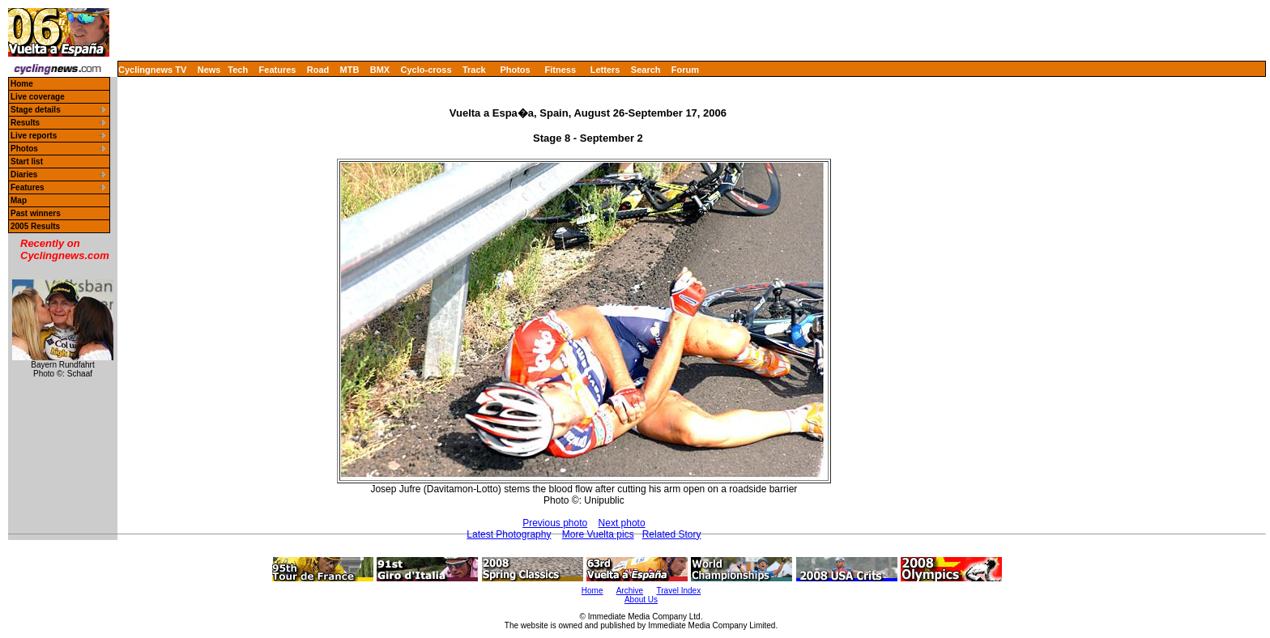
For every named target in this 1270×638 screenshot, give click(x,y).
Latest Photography (509, 534)
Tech (238, 69)
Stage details (36, 109)
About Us (641, 599)
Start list (27, 161)
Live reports (34, 135)
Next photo (622, 523)
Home (22, 83)
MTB (350, 69)
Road (318, 69)
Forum (685, 69)
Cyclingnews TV (152, 69)
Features (277, 69)
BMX (380, 69)
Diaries (24, 174)
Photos (515, 69)
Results (25, 122)
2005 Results (35, 226)
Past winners (36, 213)
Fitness (560, 69)
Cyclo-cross (426, 69)
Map (19, 200)
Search (646, 69)
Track (474, 69)
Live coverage (38, 96)
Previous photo (554, 523)
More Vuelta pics (598, 534)
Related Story (671, 534)
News (209, 69)
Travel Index (679, 590)
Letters (605, 69)
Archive (629, 590)
